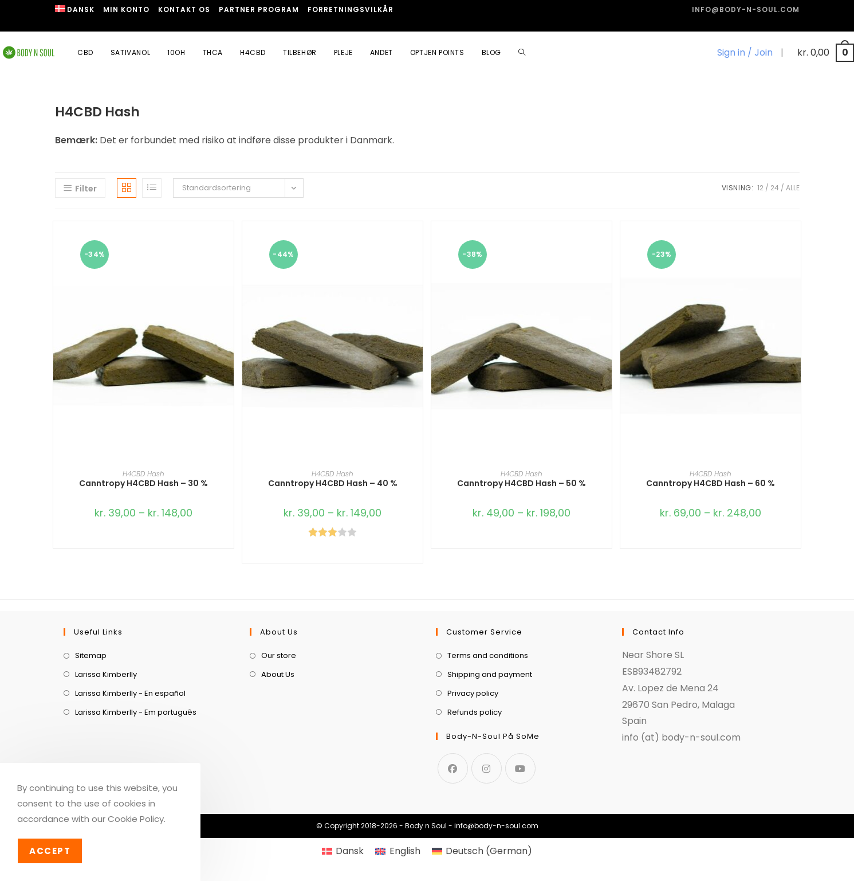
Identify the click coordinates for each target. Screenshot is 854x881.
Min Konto (126, 9)
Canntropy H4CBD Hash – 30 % (143, 483)
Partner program (259, 9)
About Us (277, 674)
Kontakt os (184, 9)
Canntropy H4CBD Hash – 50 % (521, 483)
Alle (793, 188)
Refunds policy (474, 712)
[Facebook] (453, 768)
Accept (49, 851)
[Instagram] (486, 768)
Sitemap (91, 655)
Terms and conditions (487, 655)
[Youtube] (520, 768)
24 (774, 188)
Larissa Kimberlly (106, 674)
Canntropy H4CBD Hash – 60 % (710, 483)
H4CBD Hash (143, 474)
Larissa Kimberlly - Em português (135, 712)
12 (760, 188)
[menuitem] (75, 9)
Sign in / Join (745, 52)
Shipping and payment (489, 674)
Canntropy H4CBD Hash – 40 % (333, 483)
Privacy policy (472, 693)
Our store (278, 655)
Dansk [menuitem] (350, 850)
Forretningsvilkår (350, 9)
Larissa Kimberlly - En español (130, 693)
